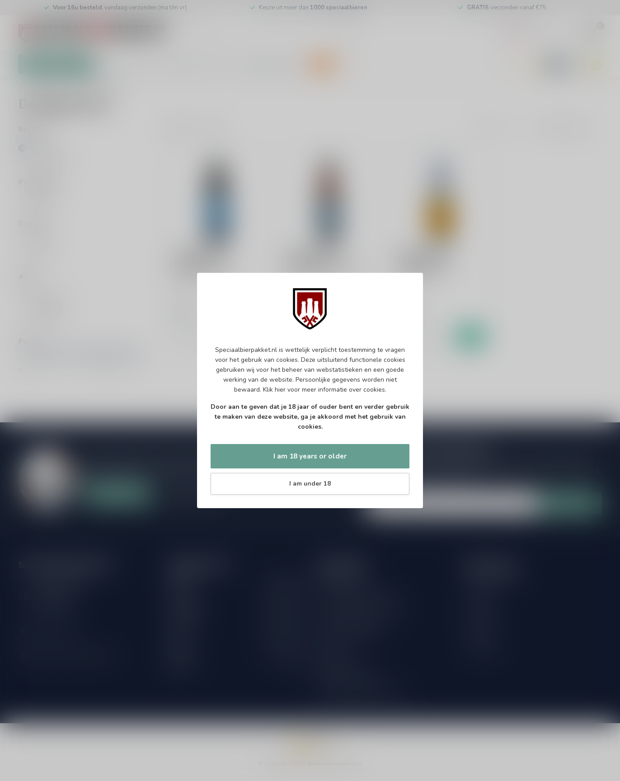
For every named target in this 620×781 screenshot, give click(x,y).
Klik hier (274, 389)
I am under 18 (310, 483)
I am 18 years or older (310, 456)
